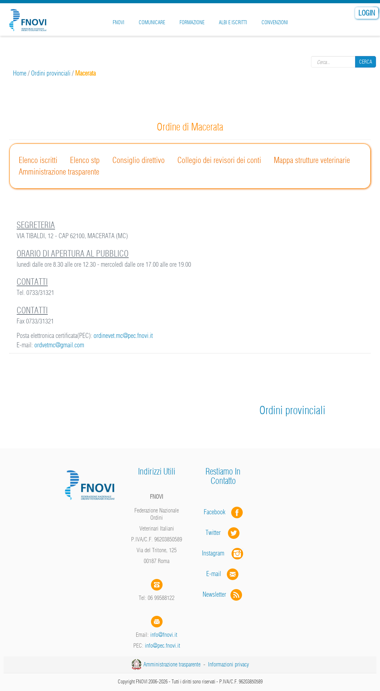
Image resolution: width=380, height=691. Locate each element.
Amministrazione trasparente (59, 172)
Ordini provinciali (50, 73)
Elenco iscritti (38, 160)
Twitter (223, 532)
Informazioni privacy (228, 664)
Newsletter (223, 594)
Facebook (216, 512)
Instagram (223, 553)
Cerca (365, 62)
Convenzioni (275, 22)
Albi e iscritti (233, 22)
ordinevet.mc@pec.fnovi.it (123, 335)
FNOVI (118, 22)
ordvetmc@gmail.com (59, 345)
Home (19, 73)
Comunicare (152, 22)
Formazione (192, 22)
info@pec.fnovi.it (162, 645)
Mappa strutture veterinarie (312, 160)
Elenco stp (85, 160)
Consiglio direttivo (138, 160)
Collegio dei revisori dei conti (219, 160)
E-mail (213, 574)
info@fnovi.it (163, 634)
